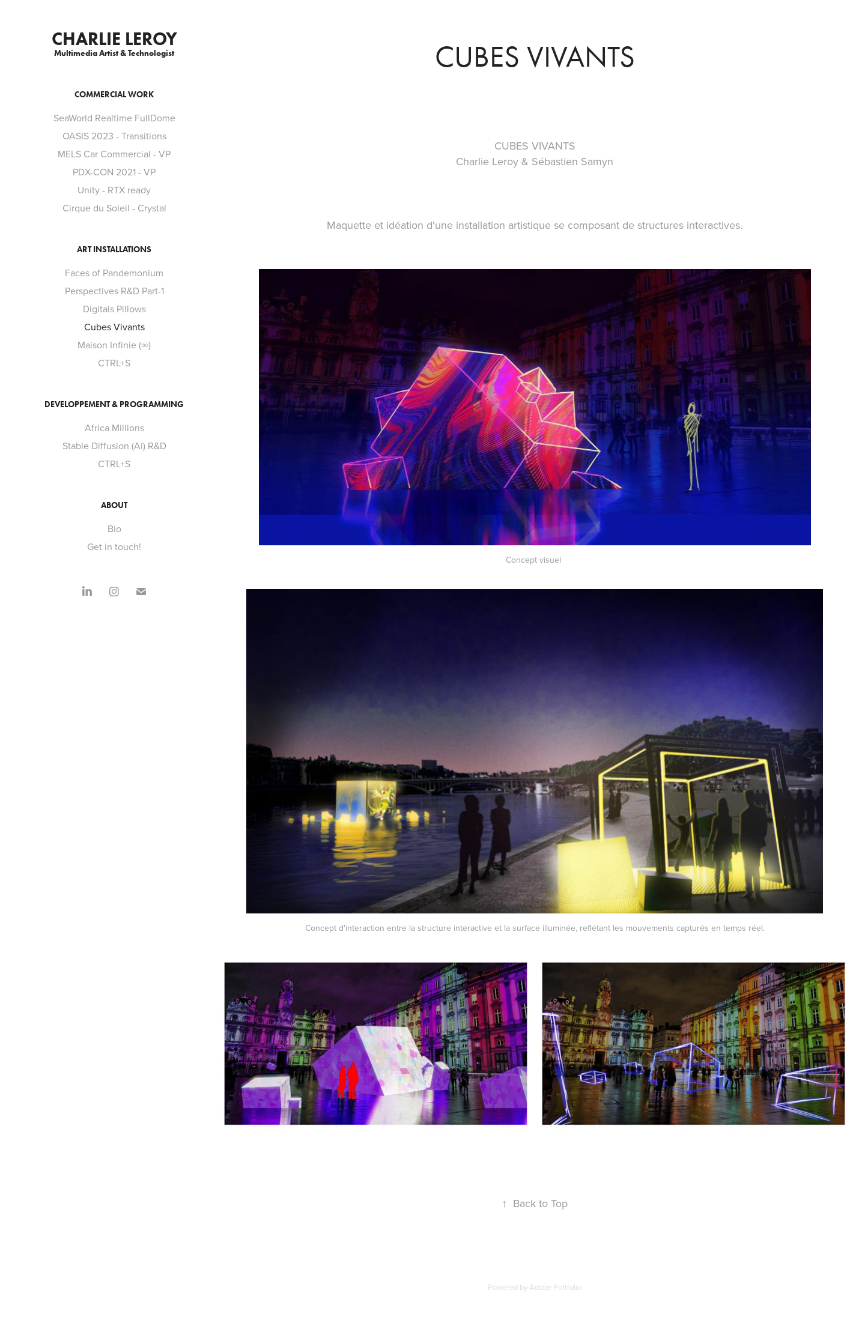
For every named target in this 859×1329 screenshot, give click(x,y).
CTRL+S (114, 362)
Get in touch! (114, 546)
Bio (114, 528)
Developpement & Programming (114, 404)
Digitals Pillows (114, 308)
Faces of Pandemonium (114, 272)
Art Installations (114, 249)
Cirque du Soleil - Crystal (114, 207)
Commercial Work (114, 94)
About (114, 505)
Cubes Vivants (114, 326)
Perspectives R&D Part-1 (114, 290)
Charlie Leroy (114, 39)
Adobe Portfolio (555, 1287)
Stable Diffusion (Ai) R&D (114, 445)
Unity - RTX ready (114, 189)
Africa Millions (114, 427)
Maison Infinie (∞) (113, 344)
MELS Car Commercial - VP (114, 153)
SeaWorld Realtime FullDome (114, 117)
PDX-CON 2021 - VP (114, 171)
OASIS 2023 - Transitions (114, 135)
